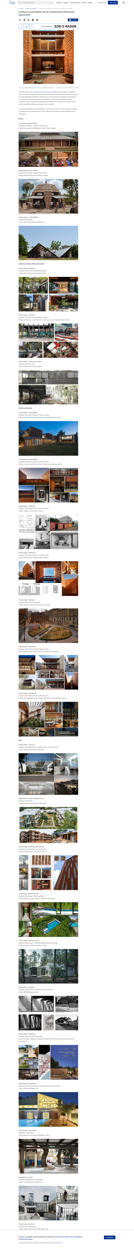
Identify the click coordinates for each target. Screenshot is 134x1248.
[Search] (38, 2)
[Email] (32, 20)
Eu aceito (110, 1237)
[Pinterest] (37, 20)
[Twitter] (24, 20)
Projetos (59, 2)
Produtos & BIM (75, 2)
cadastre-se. (59, 1243)
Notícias (84, 2)
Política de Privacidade (72, 1237)
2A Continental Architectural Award (40, 92)
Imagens (66, 2)
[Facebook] (20, 20)
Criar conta (112, 3)
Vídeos (90, 2)
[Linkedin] (28, 20)
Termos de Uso (58, 1237)
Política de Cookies (25, 1239)
